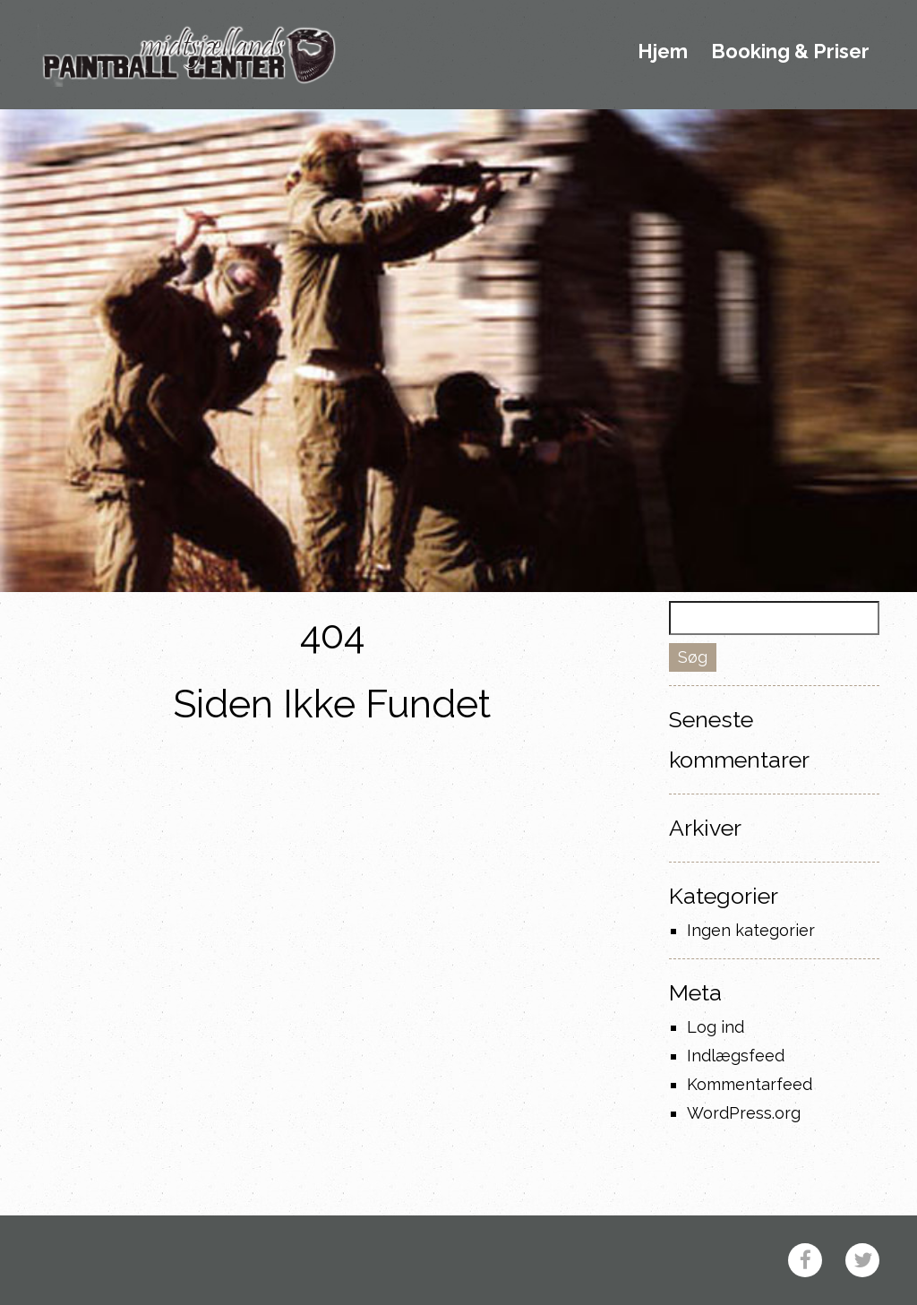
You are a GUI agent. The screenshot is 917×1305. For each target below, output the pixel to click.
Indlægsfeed (735, 1055)
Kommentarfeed (749, 1084)
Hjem (663, 52)
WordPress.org (744, 1112)
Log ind (715, 1026)
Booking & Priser (790, 52)
